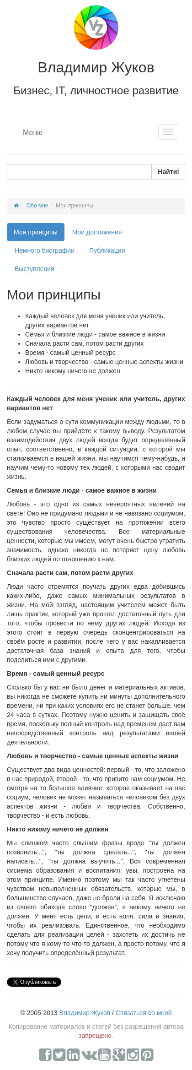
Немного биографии (45, 250)
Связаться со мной (144, 1012)
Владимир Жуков (84, 1012)
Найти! (168, 171)
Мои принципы (36, 232)
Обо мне (37, 205)
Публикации (107, 250)
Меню (33, 132)
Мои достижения (97, 232)
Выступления (34, 268)
